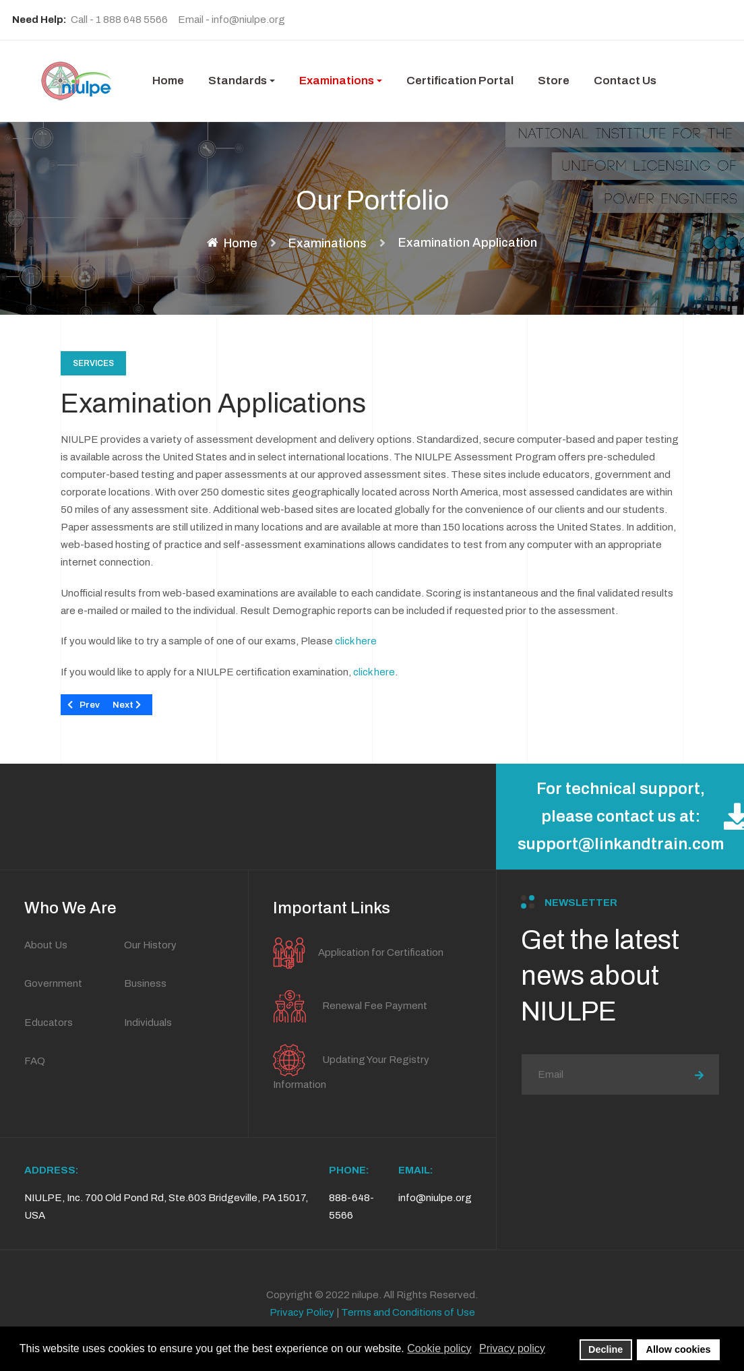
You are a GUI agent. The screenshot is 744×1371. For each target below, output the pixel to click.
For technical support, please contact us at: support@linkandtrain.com (631, 816)
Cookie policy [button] (439, 1348)
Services (93, 363)
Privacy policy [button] (512, 1348)
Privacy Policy (302, 1312)
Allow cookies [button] (678, 1349)
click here (356, 641)
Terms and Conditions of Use (408, 1312)
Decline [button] (605, 1349)
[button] (241, 80)
